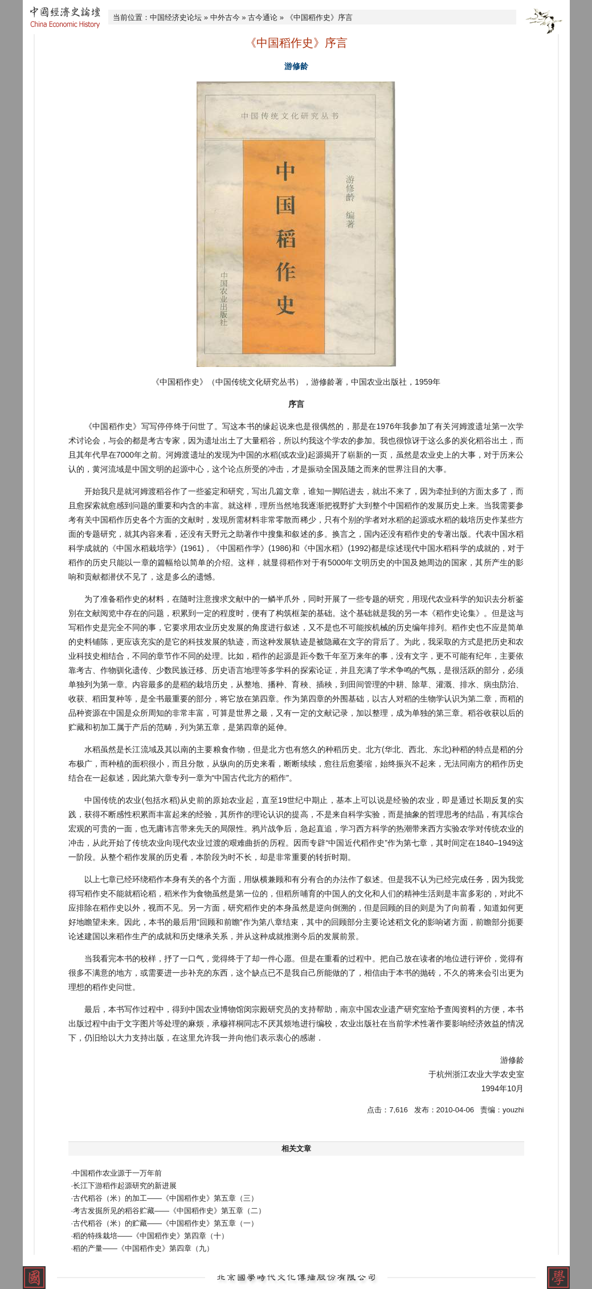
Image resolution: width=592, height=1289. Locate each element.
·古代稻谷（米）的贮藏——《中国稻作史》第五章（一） (165, 1223)
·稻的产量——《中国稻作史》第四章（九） (142, 1248)
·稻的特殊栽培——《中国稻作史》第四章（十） (150, 1235)
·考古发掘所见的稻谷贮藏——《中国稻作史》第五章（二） (168, 1210)
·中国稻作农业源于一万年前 (116, 1173)
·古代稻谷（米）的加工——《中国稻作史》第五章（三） (165, 1198)
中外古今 (225, 17)
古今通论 (262, 17)
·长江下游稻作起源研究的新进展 (124, 1185)
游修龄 (296, 66)
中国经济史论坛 (176, 17)
